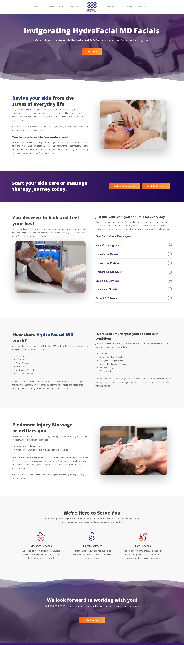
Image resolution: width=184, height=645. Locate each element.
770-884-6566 (57, 606)
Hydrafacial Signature (133, 245)
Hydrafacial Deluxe (133, 254)
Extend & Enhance (133, 298)
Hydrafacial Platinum (133, 263)
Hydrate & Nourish (133, 289)
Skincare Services (92, 545)
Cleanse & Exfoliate (133, 281)
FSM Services (143, 545)
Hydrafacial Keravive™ (133, 272)
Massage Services (41, 545)
